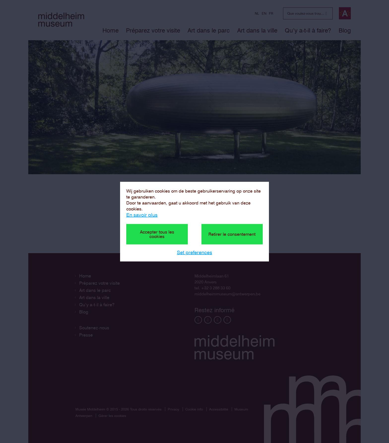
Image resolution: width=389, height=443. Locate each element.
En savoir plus (142, 215)
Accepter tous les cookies (157, 234)
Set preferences (194, 252)
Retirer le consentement (232, 234)
